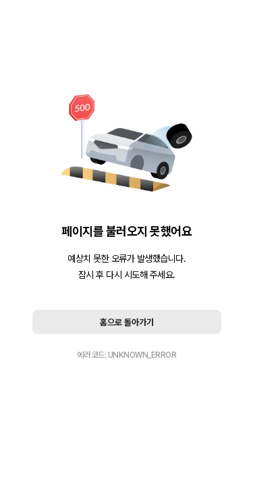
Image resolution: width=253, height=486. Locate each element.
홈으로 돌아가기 (127, 322)
